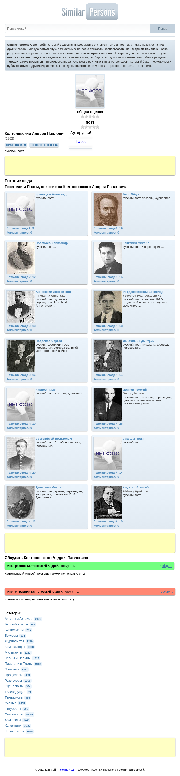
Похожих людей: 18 (21, 325)
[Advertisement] (90, 165)
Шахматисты (19, 731)
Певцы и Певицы (22, 658)
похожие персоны (44, 145)
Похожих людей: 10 (108, 521)
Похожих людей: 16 (108, 277)
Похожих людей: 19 (108, 228)
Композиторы (20, 647)
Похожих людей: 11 (108, 374)
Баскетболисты (20, 624)
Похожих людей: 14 (108, 472)
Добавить (166, 566)
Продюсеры (18, 675)
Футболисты (19, 714)
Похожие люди (66, 769)
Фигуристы (17, 709)
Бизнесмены (18, 630)
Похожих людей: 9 (20, 228)
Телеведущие (18, 692)
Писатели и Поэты (23, 664)
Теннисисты (18, 697)
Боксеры (15, 635)
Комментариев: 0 (19, 232)
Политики (17, 669)
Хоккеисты (17, 720)
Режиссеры (18, 680)
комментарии (16, 145)
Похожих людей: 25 (108, 423)
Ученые (15, 703)
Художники (18, 725)
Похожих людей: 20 (21, 472)
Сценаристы (18, 686)
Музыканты (18, 652)
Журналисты (19, 641)
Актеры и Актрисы (23, 619)
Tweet (81, 142)
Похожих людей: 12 (21, 277)
